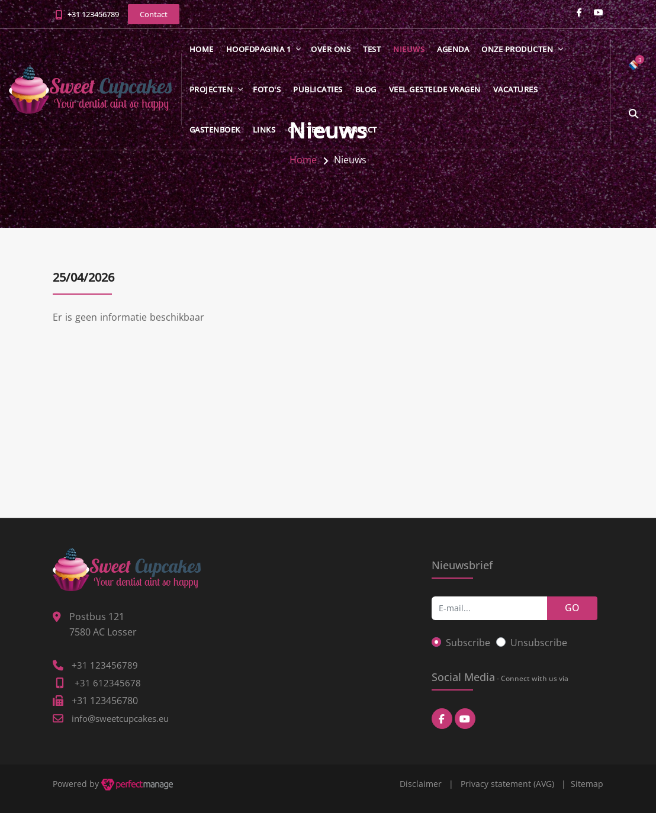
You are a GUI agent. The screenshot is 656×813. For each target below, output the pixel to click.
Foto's (267, 89)
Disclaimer (421, 783)
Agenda (453, 49)
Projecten (211, 89)
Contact (358, 129)
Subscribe (468, 642)
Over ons (330, 49)
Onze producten (517, 49)
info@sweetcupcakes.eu (120, 718)
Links (264, 129)
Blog (366, 89)
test (372, 49)
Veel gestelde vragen (435, 89)
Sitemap (587, 783)
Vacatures (515, 89)
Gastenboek (214, 129)
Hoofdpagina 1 (258, 49)
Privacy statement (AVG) (507, 783)
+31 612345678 (108, 683)
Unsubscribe (538, 642)
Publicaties (318, 89)
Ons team (308, 129)
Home (201, 49)
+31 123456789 (93, 14)
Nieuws (409, 49)
